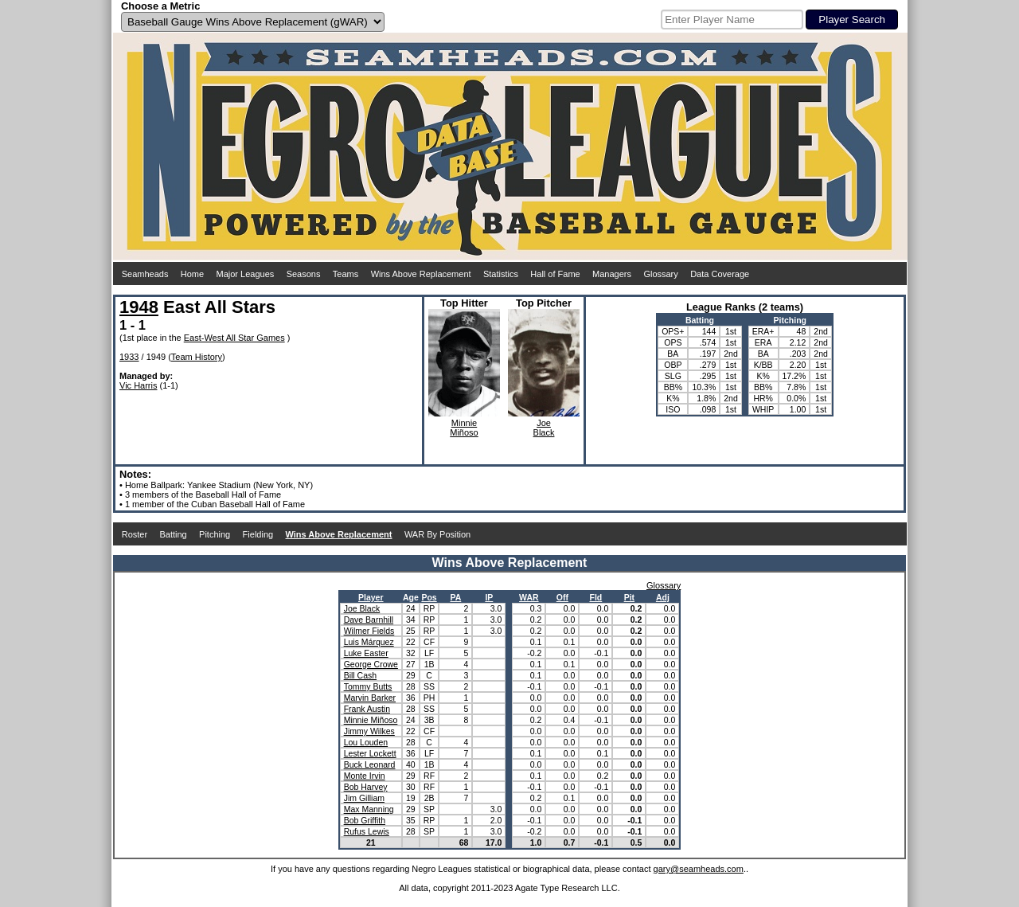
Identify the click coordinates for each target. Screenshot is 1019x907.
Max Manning (369, 809)
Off (562, 597)
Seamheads (145, 274)
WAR (529, 597)
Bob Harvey (366, 787)
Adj (663, 597)
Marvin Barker (370, 697)
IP (489, 597)
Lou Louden (366, 742)
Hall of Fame (555, 274)
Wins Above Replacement (421, 274)
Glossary (660, 274)
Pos (428, 597)
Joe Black (362, 608)
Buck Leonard (370, 764)
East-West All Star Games (234, 337)
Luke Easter (366, 653)
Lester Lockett (370, 753)
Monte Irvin (364, 775)
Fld (595, 597)
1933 (129, 357)
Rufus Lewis (366, 831)
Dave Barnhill (368, 619)
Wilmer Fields (369, 630)
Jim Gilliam (364, 798)
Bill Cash (360, 675)
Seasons (304, 274)
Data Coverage (719, 274)
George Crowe (371, 664)
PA (455, 597)
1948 (138, 307)
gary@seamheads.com (699, 869)
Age (411, 597)
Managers (611, 274)
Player (371, 597)
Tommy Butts (368, 686)
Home (192, 274)
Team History (196, 357)
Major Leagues (246, 274)
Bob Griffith (364, 820)
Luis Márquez (369, 642)
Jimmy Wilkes (369, 731)
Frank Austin (367, 708)
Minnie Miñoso (371, 720)
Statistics (500, 274)
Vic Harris (138, 385)
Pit (629, 597)
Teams (345, 274)
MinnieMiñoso (464, 427)
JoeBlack (544, 427)
